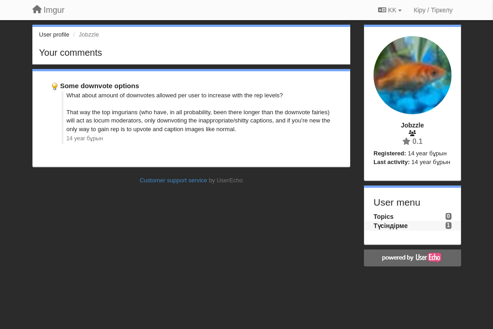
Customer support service (173, 180)
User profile (54, 34)
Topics (384, 216)
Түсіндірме (391, 225)
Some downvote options (99, 86)
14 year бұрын (85, 138)
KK (390, 10)
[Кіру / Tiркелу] (433, 10)
